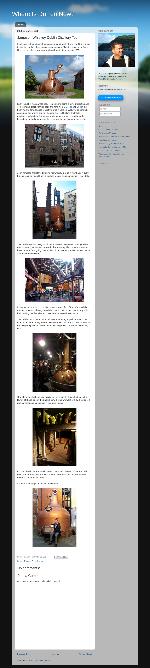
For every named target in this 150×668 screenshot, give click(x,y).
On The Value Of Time (108, 129)
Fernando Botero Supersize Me (112, 147)
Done (100, 126)
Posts (104, 109)
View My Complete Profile (109, 79)
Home (21, 24)
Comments (106, 114)
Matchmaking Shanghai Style (111, 143)
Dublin (80, 107)
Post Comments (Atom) (39, 660)
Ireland (33, 44)
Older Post (85, 654)
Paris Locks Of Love (107, 133)
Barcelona (69, 107)
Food (34, 561)
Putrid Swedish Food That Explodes (114, 136)
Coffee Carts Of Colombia (109, 150)
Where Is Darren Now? (43, 14)
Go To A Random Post (110, 97)
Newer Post (24, 654)
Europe (27, 561)
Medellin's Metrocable (107, 140)
